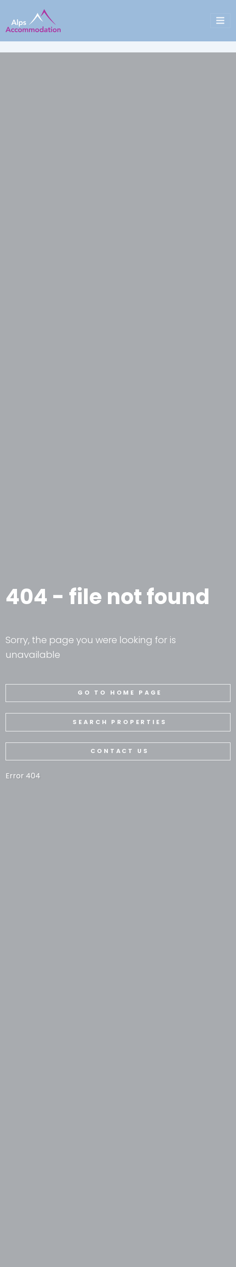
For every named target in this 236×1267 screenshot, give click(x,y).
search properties (120, 722)
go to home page (120, 692)
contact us (119, 751)
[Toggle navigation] (220, 20)
